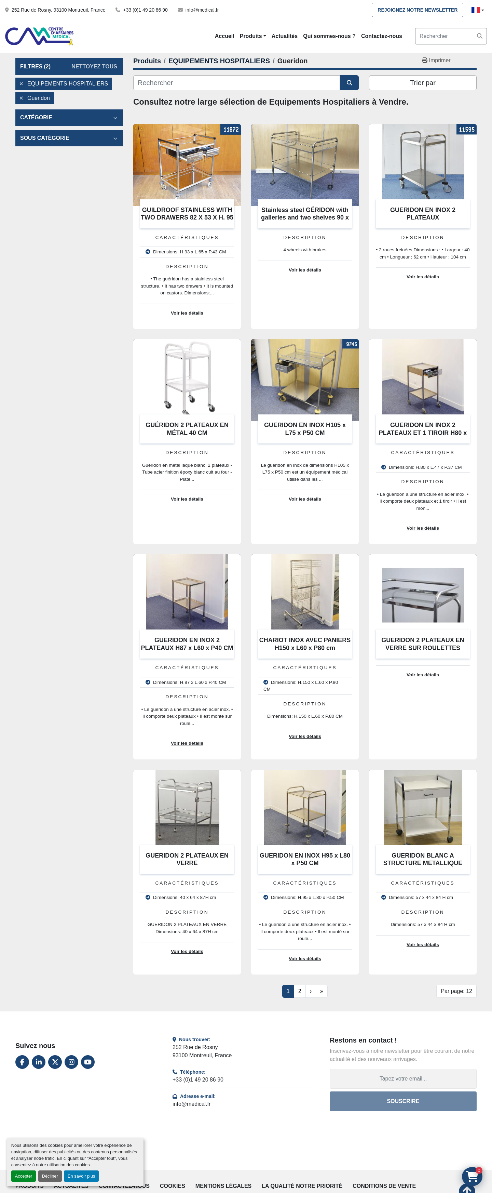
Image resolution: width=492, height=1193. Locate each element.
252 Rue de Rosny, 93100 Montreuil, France (58, 10)
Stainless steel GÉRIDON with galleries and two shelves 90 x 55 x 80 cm (305, 218)
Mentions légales (223, 1186)
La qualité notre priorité (302, 1186)
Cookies (172, 1186)
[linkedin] (38, 1062)
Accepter (23, 1176)
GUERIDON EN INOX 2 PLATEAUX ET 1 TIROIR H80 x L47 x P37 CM (423, 433)
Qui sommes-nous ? (329, 36)
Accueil (224, 36)
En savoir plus (81, 1176)
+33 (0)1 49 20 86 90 (145, 10)
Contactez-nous (381, 36)
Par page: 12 (456, 991)
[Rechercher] (236, 82)
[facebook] (22, 1062)
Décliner (50, 1176)
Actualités (285, 36)
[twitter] (55, 1062)
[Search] (451, 36)
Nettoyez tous (94, 66)
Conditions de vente (384, 1186)
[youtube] (88, 1062)
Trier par (423, 83)
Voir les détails (187, 313)
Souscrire (403, 1101)
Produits (251, 36)
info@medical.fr (202, 10)
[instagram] (71, 1062)
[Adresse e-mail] (403, 1079)
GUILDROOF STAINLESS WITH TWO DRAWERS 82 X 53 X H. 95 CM (187, 218)
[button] (253, 36)
